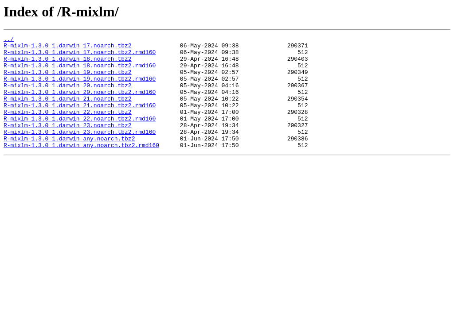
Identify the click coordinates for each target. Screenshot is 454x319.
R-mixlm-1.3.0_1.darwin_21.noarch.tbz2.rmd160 (80, 120)
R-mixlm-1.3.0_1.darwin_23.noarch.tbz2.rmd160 (80, 152)
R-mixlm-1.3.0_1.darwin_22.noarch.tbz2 (68, 128)
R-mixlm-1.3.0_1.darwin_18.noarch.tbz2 (68, 64)
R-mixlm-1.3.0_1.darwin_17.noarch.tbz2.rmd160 (80, 56)
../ (9, 40)
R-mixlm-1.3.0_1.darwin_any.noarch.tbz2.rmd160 (81, 167)
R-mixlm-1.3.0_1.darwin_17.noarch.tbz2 (68, 48)
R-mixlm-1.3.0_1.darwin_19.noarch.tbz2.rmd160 (80, 88)
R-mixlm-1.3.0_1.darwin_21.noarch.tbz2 (68, 112)
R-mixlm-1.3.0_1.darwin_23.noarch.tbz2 (68, 144)
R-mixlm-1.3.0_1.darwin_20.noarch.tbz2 (68, 96)
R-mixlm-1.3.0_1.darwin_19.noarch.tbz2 (68, 80)
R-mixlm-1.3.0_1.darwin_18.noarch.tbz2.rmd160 (80, 72)
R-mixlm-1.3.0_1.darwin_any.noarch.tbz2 (69, 159)
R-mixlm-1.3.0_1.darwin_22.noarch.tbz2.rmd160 (80, 136)
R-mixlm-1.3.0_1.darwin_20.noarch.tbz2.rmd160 (80, 104)
